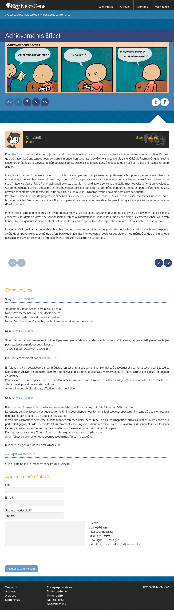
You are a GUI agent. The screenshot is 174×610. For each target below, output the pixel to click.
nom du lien (134, 544)
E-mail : (34, 500)
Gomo (9, 454)
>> (44, 102)
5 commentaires (147, 138)
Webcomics (105, 7)
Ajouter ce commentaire (21, 568)
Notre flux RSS (56, 600)
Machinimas (162, 7)
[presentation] (31, 555)
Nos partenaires (56, 604)
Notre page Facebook (59, 587)
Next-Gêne (33, 5)
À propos (142, 7)
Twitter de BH (55, 595)
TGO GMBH (150, 587)
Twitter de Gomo (57, 591)
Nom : (34, 488)
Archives (125, 7)
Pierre (30, 141)
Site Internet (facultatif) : (34, 513)
